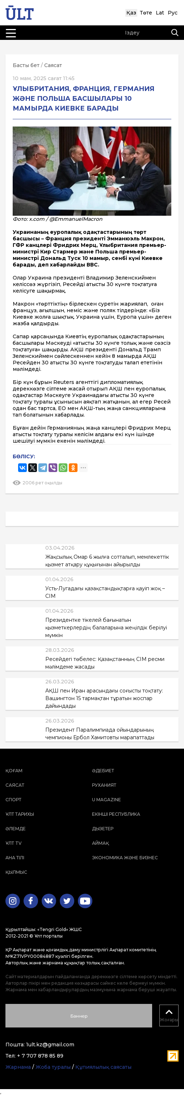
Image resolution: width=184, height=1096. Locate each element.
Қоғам (13, 770)
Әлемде (15, 828)
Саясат (53, 65)
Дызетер (102, 828)
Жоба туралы (53, 1067)
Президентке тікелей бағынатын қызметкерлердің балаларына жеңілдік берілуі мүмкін (106, 627)
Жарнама (18, 1067)
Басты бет (26, 65)
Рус (172, 12)
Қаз (131, 12)
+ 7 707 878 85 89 (40, 1055)
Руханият (104, 785)
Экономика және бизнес (125, 857)
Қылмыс (16, 872)
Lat (160, 12)
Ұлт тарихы (19, 814)
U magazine (106, 799)
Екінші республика (116, 814)
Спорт (13, 799)
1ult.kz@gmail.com (50, 1044)
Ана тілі (14, 857)
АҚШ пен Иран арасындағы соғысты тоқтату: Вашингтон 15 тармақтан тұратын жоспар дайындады (104, 698)
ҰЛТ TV (13, 843)
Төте (146, 12)
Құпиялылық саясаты (103, 1067)
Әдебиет (103, 770)
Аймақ (100, 843)
